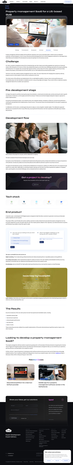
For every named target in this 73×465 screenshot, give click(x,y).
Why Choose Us (54, 430)
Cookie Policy (35, 414)
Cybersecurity (41, 437)
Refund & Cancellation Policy (39, 461)
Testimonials (63, 432)
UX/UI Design (28, 441)
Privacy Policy (32, 414)
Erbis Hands (63, 437)
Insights (62, 434)
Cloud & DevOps (28, 439)
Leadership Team (54, 437)
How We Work (53, 434)
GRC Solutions (41, 439)
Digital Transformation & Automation (43, 446)
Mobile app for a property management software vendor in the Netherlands (52, 385)
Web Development (29, 434)
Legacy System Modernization (44, 441)
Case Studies (63, 430)
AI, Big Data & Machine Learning (43, 443)
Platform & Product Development (31, 430)
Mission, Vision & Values (55, 432)
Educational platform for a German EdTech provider (19, 384)
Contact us (58, 353)
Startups (40, 434)
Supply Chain (41, 430)
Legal (40, 432)
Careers (52, 439)
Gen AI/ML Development (30, 432)
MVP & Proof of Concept (30, 437)
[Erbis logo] (4, 2)
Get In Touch (36, 184)
